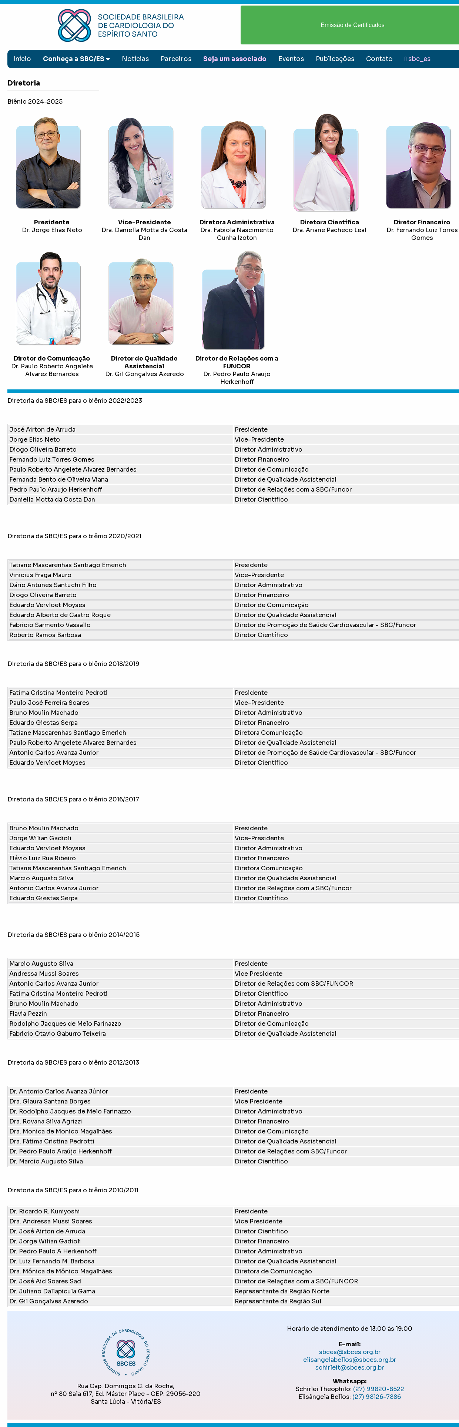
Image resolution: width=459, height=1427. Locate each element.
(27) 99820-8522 (378, 1389)
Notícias (135, 59)
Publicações (335, 59)
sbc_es (417, 59)
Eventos (291, 59)
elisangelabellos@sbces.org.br (349, 1360)
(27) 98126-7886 (376, 1397)
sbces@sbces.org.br (350, 1352)
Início (22, 59)
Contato (379, 59)
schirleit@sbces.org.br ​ (349, 1367)
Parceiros (176, 59)
